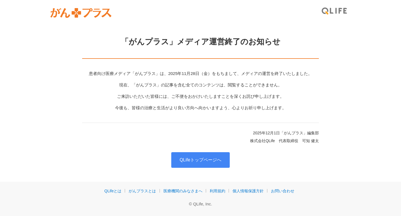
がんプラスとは (142, 191)
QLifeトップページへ (200, 159)
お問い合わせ (282, 191)
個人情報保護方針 (248, 191)
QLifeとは (112, 191)
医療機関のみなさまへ (182, 191)
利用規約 (217, 191)
